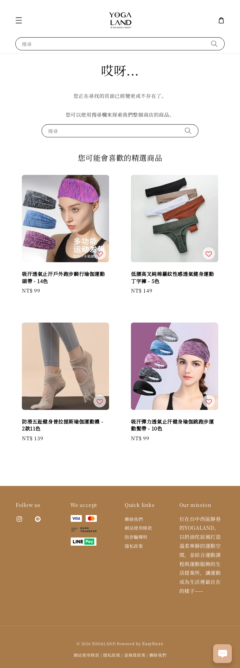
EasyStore (152, 643)
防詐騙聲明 (136, 537)
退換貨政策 (135, 655)
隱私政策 (134, 546)
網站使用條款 (138, 528)
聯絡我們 (134, 519)
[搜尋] (214, 44)
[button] (19, 20)
